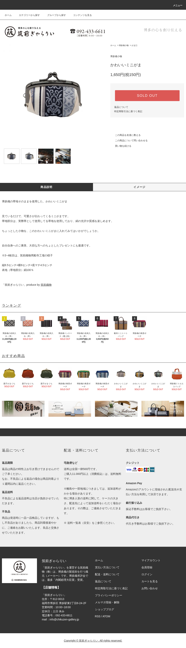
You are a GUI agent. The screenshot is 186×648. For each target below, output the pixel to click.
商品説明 (46, 187)
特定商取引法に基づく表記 (128, 111)
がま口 (134, 45)
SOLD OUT (147, 96)
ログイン (146, 574)
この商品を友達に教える (125, 135)
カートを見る (149, 581)
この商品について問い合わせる (129, 140)
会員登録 (146, 567)
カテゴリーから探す (27, 15)
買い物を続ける (120, 146)
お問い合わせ (149, 588)
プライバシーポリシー (108, 595)
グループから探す (54, 15)
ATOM (106, 616)
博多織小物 (124, 45)
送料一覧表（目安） (79, 522)
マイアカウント (151, 560)
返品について (121, 107)
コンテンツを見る (80, 15)
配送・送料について (107, 574)
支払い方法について (107, 567)
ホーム (8, 15)
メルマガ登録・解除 (107, 602)
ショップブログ (104, 609)
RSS (98, 616)
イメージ (139, 187)
